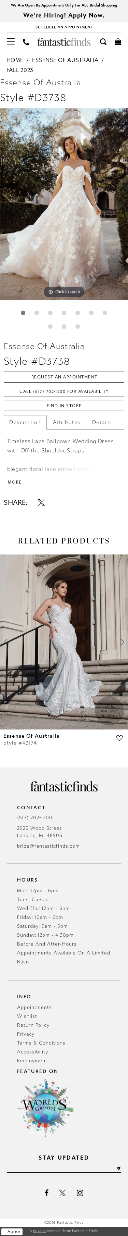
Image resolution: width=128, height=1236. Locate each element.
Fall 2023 (19, 70)
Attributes (67, 422)
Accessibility (32, 1052)
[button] (11, 42)
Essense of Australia (65, 60)
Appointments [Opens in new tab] (34, 1007)
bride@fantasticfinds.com (48, 846)
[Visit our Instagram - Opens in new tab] (80, 1193)
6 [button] (91, 313)
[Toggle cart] (118, 41)
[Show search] (103, 41)
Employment (32, 1061)
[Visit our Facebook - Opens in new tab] (46, 1193)
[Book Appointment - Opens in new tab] (64, 27)
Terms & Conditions (41, 1043)
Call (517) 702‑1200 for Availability (64, 391)
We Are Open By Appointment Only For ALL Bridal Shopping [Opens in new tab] (64, 5)
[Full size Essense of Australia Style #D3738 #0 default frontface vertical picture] (64, 204)
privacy (39, 1231)
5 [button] (77, 313)
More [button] (15, 482)
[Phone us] (26, 41)
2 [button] (36, 313)
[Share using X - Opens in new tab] (41, 502)
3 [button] (50, 313)
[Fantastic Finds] (64, 42)
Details (101, 422)
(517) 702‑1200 (35, 818)
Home (15, 60)
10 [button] (77, 326)
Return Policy (33, 1025)
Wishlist (27, 1016)
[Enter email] (64, 1168)
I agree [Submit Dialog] (12, 1231)
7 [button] (105, 313)
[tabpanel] (64, 204)
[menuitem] (11, 42)
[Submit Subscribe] (117, 1168)
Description (25, 422)
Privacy (25, 1034)
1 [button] (23, 313)
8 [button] (50, 326)
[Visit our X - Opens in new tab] (63, 1193)
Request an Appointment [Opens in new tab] (64, 377)
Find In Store (64, 405)
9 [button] (64, 326)
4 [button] (64, 313)
